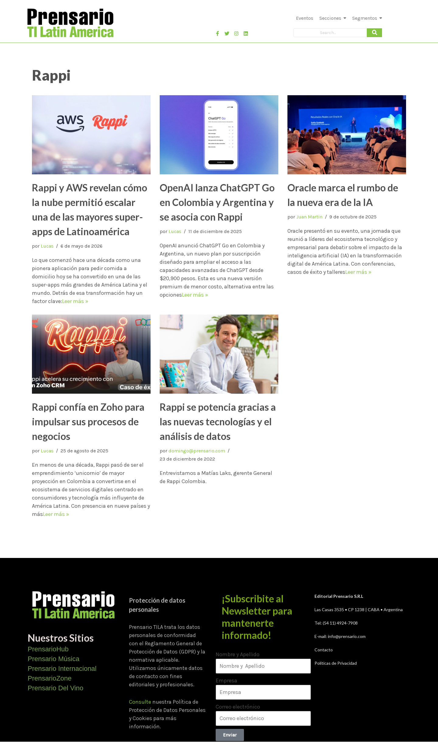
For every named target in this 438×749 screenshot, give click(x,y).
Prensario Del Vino (55, 688)
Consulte (140, 701)
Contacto (324, 649)
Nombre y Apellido (237, 654)
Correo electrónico (238, 706)
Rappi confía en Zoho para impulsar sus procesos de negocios (88, 421)
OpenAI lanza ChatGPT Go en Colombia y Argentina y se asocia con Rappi (217, 202)
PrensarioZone (49, 678)
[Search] (330, 32)
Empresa (226, 680)
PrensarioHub (48, 649)
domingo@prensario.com (197, 451)
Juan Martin (309, 217)
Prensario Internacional (62, 668)
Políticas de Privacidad (336, 663)
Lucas (47, 246)
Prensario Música (53, 659)
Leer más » (75, 301)
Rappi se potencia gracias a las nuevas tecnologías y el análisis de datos (218, 421)
